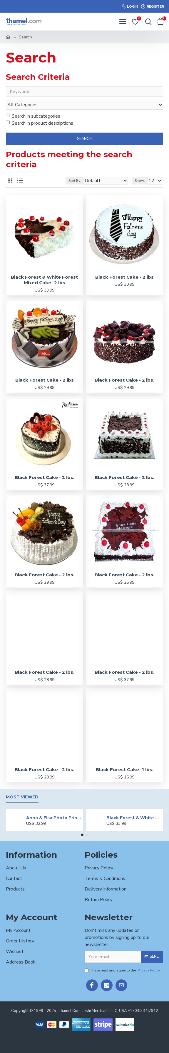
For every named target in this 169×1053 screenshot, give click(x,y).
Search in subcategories (33, 117)
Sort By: (74, 181)
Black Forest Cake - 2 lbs (124, 277)
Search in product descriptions (39, 124)
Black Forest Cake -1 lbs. (124, 770)
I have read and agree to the (123, 970)
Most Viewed (22, 797)
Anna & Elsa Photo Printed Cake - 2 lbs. (53, 817)
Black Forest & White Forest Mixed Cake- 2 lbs (44, 280)
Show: (140, 181)
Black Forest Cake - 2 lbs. (124, 380)
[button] (82, 835)
